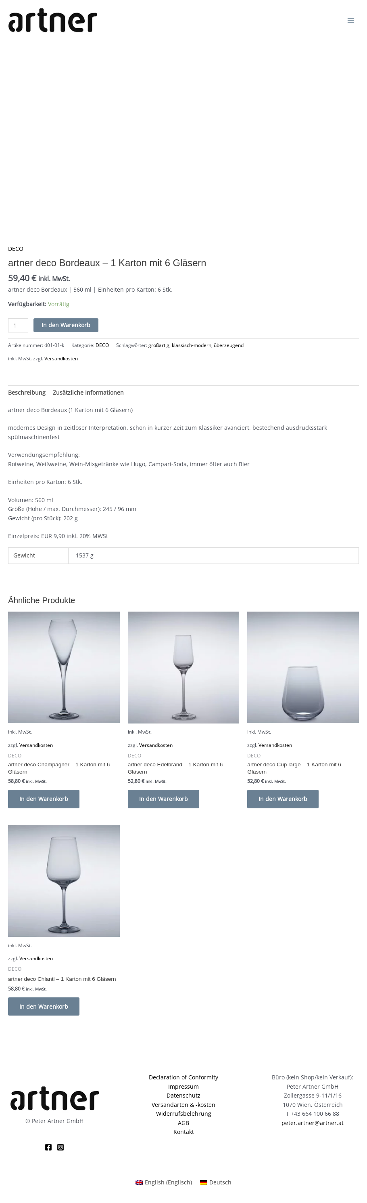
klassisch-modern (191, 345)
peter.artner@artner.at (313, 1123)
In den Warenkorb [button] (43, 799)
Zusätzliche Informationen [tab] (88, 392)
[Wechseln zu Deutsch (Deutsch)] (216, 1182)
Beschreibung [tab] (27, 392)
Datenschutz (183, 1095)
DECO (15, 248)
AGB (183, 1123)
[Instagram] (60, 1147)
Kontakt (183, 1132)
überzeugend (229, 345)
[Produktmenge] (18, 325)
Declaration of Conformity (183, 1077)
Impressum (183, 1086)
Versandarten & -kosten (183, 1104)
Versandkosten (61, 358)
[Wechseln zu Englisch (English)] (163, 1182)
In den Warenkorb (66, 325)
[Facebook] (48, 1147)
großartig (158, 345)
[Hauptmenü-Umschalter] (351, 20)
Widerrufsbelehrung (183, 1113)
